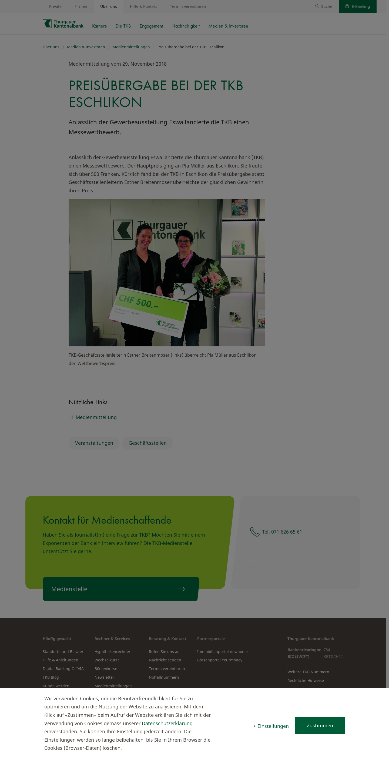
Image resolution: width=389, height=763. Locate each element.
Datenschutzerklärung (167, 723)
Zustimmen (320, 725)
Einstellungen (273, 726)
